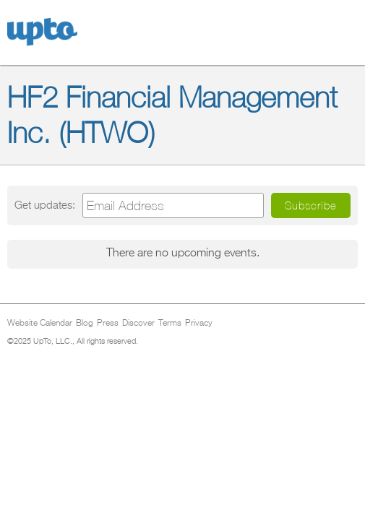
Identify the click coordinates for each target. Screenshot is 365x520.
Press (108, 323)
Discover (138, 323)
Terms (169, 323)
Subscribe (311, 205)
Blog (84, 323)
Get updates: (44, 205)
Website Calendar (39, 323)
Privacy (198, 323)
